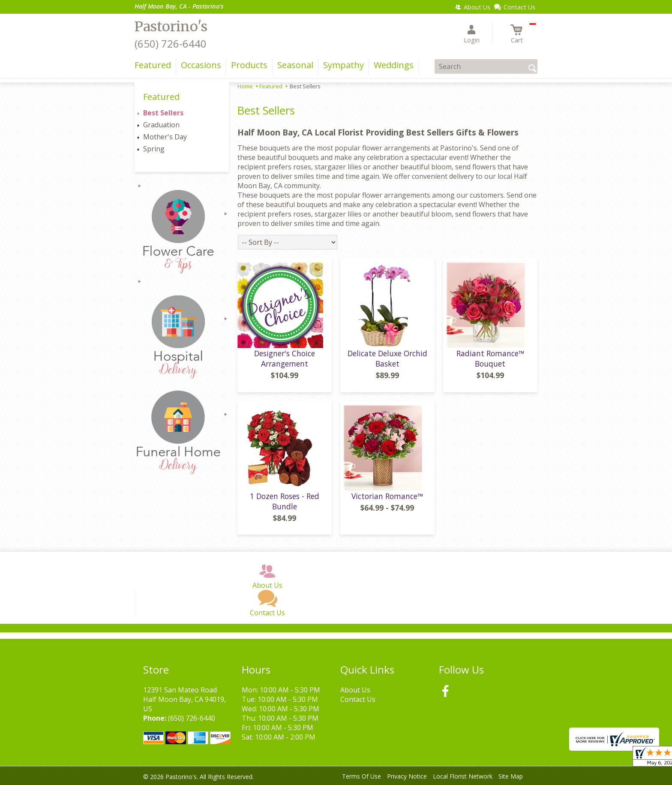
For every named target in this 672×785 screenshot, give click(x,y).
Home (245, 86)
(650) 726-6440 (171, 43)
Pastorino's (171, 26)
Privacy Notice (407, 776)
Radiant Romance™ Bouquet (490, 358)
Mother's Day (165, 136)
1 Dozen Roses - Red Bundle (284, 501)
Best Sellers (163, 112)
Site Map (510, 776)
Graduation (161, 124)
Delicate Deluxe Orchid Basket (387, 358)
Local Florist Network (462, 776)
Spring (154, 148)
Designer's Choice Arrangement (284, 358)
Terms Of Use (361, 776)
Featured (270, 86)
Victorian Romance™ (387, 496)
